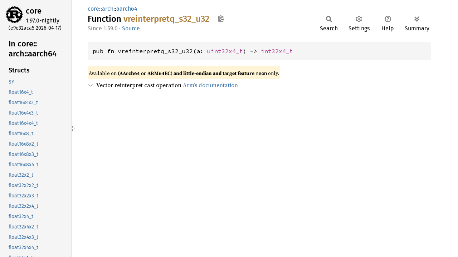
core (34, 11)
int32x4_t (277, 51)
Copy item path (221, 18)
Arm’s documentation (210, 85)
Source (131, 28)
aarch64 (126, 8)
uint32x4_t (225, 51)
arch (107, 8)
